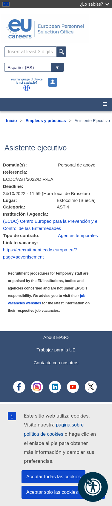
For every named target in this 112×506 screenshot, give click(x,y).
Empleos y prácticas (45, 120)
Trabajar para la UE (55, 349)
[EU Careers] (56, 28)
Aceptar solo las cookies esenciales (64, 492)
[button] (26, 87)
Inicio (11, 120)
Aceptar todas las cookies (53, 476)
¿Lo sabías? (94, 4)
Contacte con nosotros (55, 362)
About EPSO (56, 337)
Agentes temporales (78, 235)
